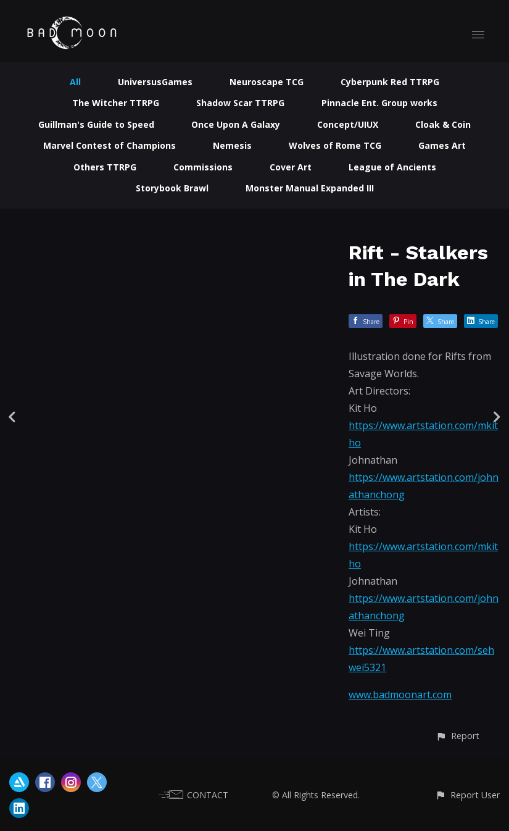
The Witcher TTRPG (115, 103)
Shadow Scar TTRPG (240, 103)
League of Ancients (392, 167)
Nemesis (232, 145)
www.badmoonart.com (400, 694)
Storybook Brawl (172, 188)
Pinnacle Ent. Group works (379, 103)
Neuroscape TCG (267, 82)
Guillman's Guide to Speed (96, 124)
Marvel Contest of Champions (109, 145)
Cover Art (291, 167)
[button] (457, 735)
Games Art (442, 145)
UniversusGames (155, 82)
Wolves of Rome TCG (335, 145)
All (75, 82)
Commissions (203, 167)
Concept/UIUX (347, 124)
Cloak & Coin (443, 124)
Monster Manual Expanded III (310, 188)
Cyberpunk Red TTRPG (390, 82)
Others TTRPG (104, 167)
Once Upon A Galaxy (235, 124)
